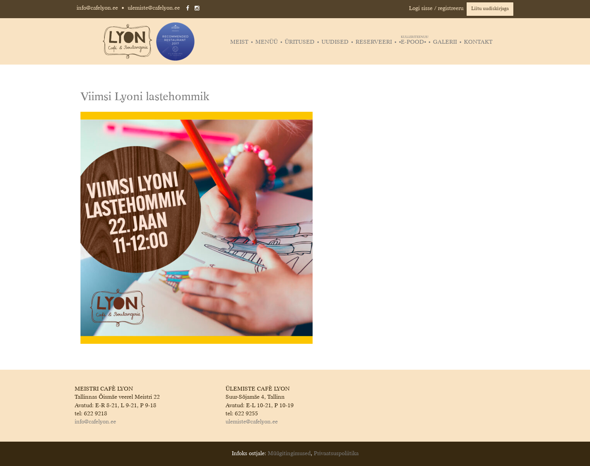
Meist (239, 42)
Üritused (300, 42)
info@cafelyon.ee (97, 8)
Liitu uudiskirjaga (490, 9)
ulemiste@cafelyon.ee (154, 8)
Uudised (335, 42)
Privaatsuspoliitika (336, 453)
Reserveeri (374, 42)
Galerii (445, 42)
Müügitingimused (289, 453)
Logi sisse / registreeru (436, 8)
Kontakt (478, 42)
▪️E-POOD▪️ (413, 42)
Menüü (266, 42)
